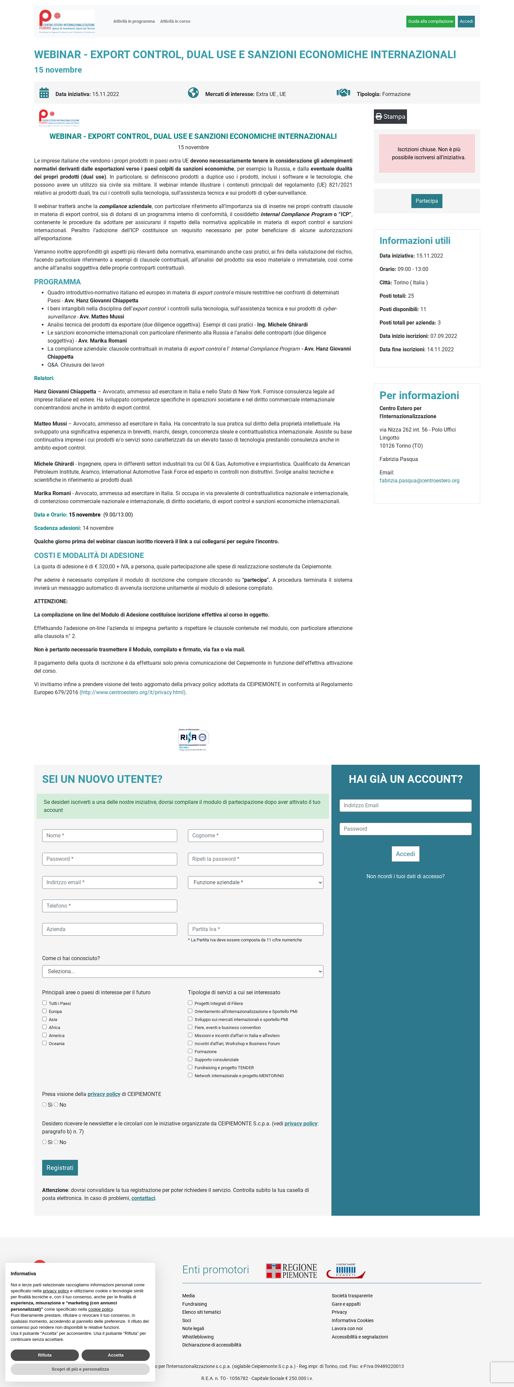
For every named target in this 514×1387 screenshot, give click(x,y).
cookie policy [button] (100, 1309)
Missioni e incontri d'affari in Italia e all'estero (237, 1035)
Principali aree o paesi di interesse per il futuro (96, 992)
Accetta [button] (116, 1355)
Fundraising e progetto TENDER (224, 1067)
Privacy (339, 1312)
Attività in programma (134, 21)
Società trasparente (352, 1295)
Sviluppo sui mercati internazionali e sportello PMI (241, 1019)
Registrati (60, 1168)
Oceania (57, 1043)
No (63, 1105)
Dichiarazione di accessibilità (211, 1345)
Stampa (390, 116)
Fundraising (194, 1304)
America (57, 1035)
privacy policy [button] (56, 1290)
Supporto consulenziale (217, 1059)
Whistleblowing (198, 1336)
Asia (53, 1019)
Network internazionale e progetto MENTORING (239, 1075)
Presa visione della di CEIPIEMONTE (101, 1094)
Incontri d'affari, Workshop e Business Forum (237, 1043)
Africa (54, 1027)
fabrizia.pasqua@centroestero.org (419, 480)
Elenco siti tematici (201, 1312)
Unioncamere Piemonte (354, 1271)
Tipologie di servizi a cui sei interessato (234, 992)
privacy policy (104, 1094)
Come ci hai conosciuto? (71, 958)
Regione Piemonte (296, 1271)
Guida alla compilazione (430, 21)
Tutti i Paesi (60, 1003)
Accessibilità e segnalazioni (360, 1336)
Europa (55, 1011)
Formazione (206, 1051)
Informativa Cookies (353, 1320)
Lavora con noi (347, 1328)
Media (188, 1295)
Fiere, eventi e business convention (228, 1027)
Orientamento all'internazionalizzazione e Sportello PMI (246, 1011)
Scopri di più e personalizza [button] (80, 1369)
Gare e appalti (346, 1304)
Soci (186, 1320)
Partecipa (427, 201)
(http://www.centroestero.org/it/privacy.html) (133, 692)
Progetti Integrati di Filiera (219, 1003)
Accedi (466, 21)
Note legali (193, 1328)
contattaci (143, 1198)
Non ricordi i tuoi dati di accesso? (406, 876)
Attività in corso (175, 21)
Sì (50, 1105)
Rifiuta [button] (45, 1355)
